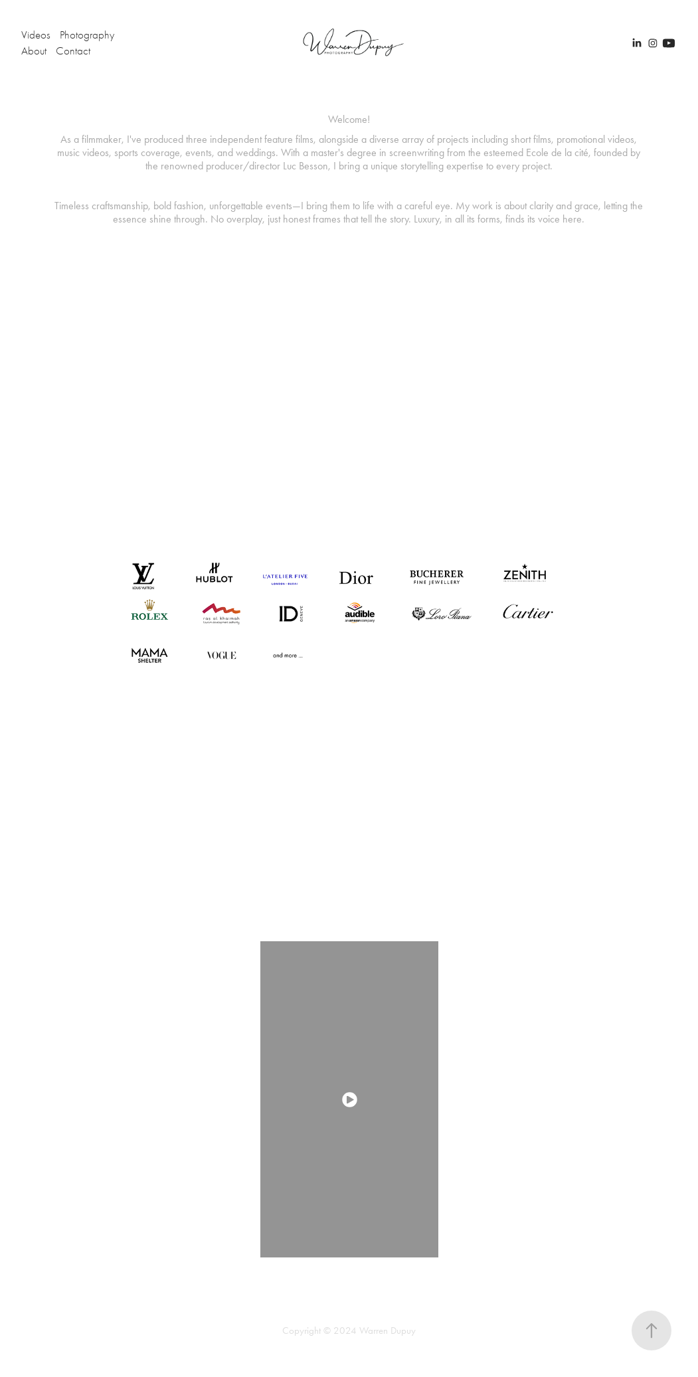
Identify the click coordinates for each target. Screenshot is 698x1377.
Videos (35, 35)
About (33, 51)
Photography (87, 35)
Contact (73, 51)
